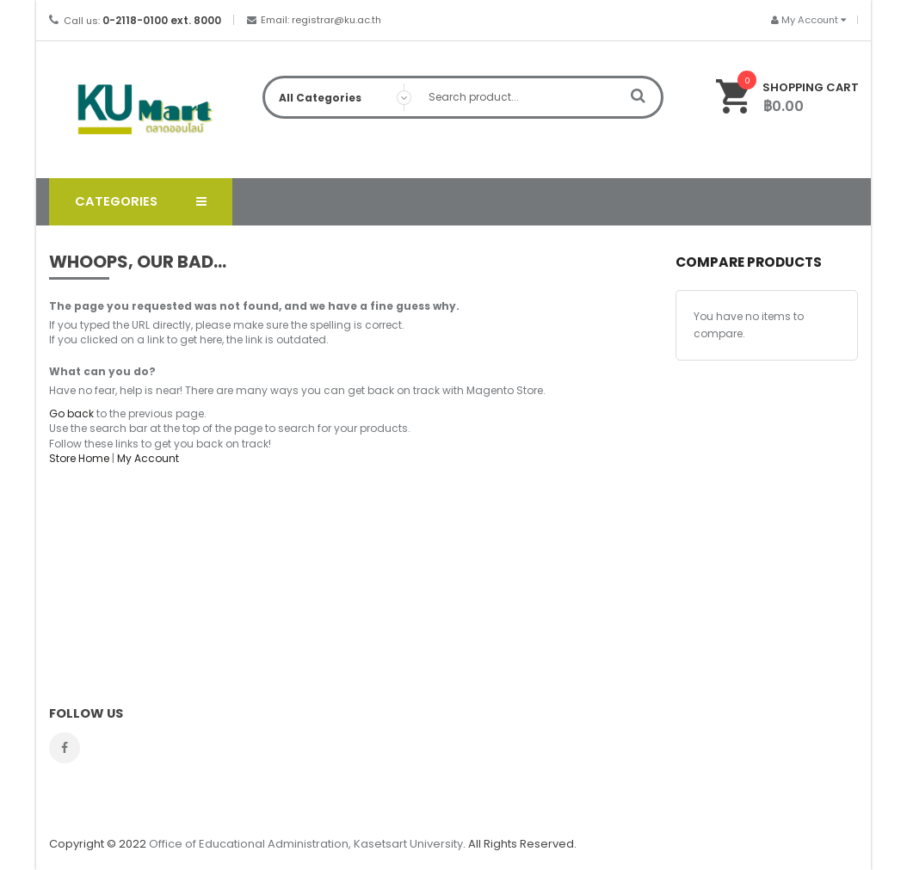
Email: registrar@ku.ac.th (321, 20)
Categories (116, 201)
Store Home (79, 458)
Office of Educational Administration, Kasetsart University (306, 844)
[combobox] (463, 97)
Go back (71, 413)
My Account (148, 458)
